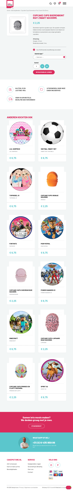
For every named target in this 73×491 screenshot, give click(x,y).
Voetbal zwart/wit (48, 149)
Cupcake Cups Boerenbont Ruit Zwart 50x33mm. (35, 10)
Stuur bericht (36, 426)
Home (8, 10)
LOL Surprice (14, 149)
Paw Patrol (45, 244)
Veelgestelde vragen (34, 464)
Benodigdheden (15, 10)
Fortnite (13, 244)
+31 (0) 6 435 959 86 (44, 442)
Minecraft (13, 338)
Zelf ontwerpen (12, 464)
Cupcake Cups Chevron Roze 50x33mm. (20, 291)
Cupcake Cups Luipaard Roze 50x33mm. (50, 339)
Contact (30, 472)
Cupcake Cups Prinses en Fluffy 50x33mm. (19, 387)
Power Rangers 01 (48, 290)
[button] (65, 487)
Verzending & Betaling (35, 466)
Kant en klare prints (13, 466)
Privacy (21, 487)
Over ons (30, 469)
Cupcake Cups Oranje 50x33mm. (49, 196)
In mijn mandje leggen (44, 72)
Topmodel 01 (14, 195)
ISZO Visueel (50, 487)
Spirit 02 (44, 386)
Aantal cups (39, 53)
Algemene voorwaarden (31, 487)
